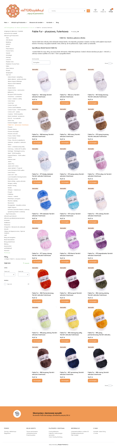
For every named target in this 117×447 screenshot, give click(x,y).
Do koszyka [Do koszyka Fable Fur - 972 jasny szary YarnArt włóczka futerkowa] (65, 182)
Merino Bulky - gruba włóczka (16, 181)
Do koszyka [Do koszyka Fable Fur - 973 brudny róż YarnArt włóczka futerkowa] (93, 182)
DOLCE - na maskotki (14, 118)
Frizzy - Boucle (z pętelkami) (16, 140)
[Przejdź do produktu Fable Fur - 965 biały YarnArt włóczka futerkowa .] (44, 80)
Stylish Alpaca (12, 207)
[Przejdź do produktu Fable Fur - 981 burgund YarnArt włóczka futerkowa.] (72, 278)
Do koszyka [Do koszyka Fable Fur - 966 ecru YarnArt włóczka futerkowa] (65, 103)
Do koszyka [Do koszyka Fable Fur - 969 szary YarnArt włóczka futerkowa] (65, 142)
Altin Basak (9, 40)
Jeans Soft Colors (13, 166)
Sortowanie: (35, 59)
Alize (7, 38)
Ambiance (11, 85)
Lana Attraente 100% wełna (16, 170)
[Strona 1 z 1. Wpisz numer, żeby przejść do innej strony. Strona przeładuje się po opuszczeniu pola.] (109, 63)
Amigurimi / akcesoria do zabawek (14, 227)
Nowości (6, 250)
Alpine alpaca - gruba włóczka (17, 79)
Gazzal (8, 53)
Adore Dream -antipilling (15, 77)
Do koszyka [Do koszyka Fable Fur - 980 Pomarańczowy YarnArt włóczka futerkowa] (37, 301)
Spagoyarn (9, 72)
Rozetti (8, 70)
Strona (106, 63)
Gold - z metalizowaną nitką (16, 146)
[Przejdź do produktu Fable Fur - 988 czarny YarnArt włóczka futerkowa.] (100, 358)
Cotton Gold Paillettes (14, 107)
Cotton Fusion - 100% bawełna (17, 109)
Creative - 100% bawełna (15, 114)
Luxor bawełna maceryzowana (17, 177)
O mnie (95, 433)
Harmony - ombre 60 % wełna (17, 149)
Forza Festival (12, 138)
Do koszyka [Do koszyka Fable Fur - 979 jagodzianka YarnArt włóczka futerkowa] (93, 261)
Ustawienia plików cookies (79, 431)
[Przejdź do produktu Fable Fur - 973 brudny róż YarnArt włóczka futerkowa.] (100, 159)
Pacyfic (10, 192)
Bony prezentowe (9, 242)
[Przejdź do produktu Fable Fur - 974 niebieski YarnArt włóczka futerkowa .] (44, 199)
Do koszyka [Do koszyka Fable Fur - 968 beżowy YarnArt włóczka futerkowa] (37, 142)
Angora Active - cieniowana (16, 90)
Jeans (9, 161)
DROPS (8, 44)
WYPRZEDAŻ (8, 248)
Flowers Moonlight (13, 131)
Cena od (6, 271)
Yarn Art (32, 27)
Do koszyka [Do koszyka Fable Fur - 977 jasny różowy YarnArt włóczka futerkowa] (37, 261)
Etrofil (7, 46)
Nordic (10, 188)
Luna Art (8, 59)
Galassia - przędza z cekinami (17, 142)
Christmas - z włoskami (15, 96)
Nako (7, 66)
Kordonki (7, 220)
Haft (5, 235)
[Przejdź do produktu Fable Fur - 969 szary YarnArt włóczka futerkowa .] (72, 120)
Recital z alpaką (12, 201)
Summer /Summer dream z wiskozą (18, 209)
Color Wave (11, 101)
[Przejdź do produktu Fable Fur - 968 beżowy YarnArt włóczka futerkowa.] (44, 120)
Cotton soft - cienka (14, 112)
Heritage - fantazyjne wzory (16, 151)
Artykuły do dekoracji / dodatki (13, 31)
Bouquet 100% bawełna (15, 94)
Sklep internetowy (58, 444)
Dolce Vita (11, 120)
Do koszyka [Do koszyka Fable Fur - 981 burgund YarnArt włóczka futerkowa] (65, 301)
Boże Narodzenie (9, 239)
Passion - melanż (13, 196)
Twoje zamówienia (32, 431)
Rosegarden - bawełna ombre (17, 205)
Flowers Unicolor (13, 133)
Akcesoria (7, 225)
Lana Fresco (11, 172)
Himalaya (9, 55)
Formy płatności (54, 431)
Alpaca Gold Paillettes (14, 83)
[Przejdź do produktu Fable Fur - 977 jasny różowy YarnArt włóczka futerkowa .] (44, 239)
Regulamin (7, 433)
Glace (9, 144)
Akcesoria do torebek (10, 33)
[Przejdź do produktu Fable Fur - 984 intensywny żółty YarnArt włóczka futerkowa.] (72, 318)
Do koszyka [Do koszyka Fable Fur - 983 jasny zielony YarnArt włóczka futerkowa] (37, 341)
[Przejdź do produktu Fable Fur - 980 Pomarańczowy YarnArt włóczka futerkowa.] (44, 278)
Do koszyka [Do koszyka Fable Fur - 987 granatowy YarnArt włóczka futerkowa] (65, 380)
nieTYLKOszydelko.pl (9, 27)
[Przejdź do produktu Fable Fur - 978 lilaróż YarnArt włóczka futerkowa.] (72, 239)
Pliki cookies (74, 435)
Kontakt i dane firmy (99, 431)
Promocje (7, 252)
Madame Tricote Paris (12, 64)
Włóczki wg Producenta (22, 27)
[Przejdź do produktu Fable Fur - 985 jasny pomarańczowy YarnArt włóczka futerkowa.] (100, 318)
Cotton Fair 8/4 (12, 105)
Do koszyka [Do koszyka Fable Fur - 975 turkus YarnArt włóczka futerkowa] (65, 222)
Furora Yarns (10, 51)
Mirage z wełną (12, 183)
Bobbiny (8, 42)
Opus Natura (10, 68)
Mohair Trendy (12, 185)
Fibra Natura (10, 48)
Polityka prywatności (77, 433)
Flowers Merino (12, 129)
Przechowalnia (30, 435)
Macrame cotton (13, 179)
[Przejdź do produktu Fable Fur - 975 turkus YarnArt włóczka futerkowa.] (72, 199)
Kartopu (8, 57)
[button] (88, 10)
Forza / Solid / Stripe (14, 136)
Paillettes (10, 194)
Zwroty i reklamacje (10, 431)
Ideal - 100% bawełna (14, 153)
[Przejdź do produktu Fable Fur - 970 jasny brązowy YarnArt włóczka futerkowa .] (100, 120)
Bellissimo (11, 92)
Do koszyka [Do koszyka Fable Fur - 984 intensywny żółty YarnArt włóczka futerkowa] (65, 341)
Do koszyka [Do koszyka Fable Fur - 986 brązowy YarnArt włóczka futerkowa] (37, 380)
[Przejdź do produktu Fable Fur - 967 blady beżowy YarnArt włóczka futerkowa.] (100, 80)
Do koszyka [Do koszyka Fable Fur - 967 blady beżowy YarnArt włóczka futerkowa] (93, 103)
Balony (6, 244)
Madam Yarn (10, 62)
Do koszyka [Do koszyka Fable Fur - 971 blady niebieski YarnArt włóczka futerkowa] (37, 182)
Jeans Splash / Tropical (15, 168)
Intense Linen (11, 159)
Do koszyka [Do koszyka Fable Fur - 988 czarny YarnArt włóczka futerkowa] (93, 380)
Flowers (10, 127)
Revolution (11, 203)
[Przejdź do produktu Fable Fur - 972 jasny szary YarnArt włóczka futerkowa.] (72, 159)
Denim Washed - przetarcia (16, 116)
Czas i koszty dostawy (55, 437)
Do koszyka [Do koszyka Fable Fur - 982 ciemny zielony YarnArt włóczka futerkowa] (93, 301)
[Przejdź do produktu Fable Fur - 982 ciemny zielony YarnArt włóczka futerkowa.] (100, 278)
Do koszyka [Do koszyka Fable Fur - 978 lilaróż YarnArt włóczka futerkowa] (65, 261)
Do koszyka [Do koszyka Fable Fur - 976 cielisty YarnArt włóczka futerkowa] (93, 222)
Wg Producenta (10, 214)
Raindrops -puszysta (14, 198)
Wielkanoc (7, 222)
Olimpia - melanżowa (14, 190)
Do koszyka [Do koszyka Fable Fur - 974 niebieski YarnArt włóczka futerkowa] (37, 222)
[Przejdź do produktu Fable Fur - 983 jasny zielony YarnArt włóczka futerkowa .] (44, 318)
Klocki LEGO (7, 246)
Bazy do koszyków (9, 237)
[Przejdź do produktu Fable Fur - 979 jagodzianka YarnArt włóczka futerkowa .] (100, 239)
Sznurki (6, 229)
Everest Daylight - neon (15, 123)
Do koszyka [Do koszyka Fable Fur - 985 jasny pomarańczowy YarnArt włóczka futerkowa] (93, 341)
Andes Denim (12, 88)
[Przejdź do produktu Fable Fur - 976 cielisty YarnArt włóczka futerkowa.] (100, 199)
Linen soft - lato (12, 174)
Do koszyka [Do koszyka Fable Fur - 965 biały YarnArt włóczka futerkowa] (37, 103)
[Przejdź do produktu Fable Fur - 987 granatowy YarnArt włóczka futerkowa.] (72, 358)
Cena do (20, 271)
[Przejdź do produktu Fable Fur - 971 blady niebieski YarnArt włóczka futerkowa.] (44, 159)
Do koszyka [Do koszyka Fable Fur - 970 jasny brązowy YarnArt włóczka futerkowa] (93, 142)
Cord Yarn (11, 103)
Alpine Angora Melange (15, 81)
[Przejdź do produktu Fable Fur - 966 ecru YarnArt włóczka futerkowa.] (72, 80)
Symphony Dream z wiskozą (16, 211)
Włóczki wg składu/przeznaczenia (14, 218)
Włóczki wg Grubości (10, 216)
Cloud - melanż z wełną (15, 99)
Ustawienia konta (31, 433)
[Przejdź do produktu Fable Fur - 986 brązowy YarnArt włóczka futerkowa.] (44, 358)
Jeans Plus (11, 164)
